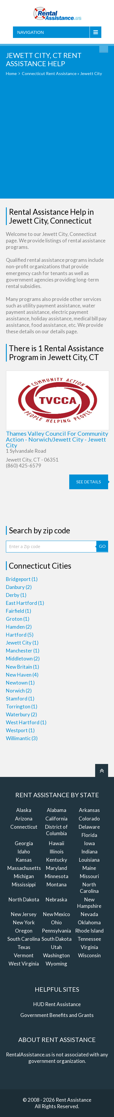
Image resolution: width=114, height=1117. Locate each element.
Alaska (23, 810)
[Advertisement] (57, 142)
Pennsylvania (56, 931)
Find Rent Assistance (103, 48)
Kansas (24, 860)
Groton (17, 619)
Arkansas (89, 810)
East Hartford (25, 603)
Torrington (21, 706)
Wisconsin (89, 955)
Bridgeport (22, 579)
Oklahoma (89, 922)
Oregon (23, 931)
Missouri (89, 876)
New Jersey (24, 914)
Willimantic (22, 738)
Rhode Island (89, 931)
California (56, 818)
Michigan (24, 876)
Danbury (19, 587)
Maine (89, 868)
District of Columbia (56, 830)
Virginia (89, 947)
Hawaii (56, 843)
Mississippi (24, 884)
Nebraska (56, 899)
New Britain (22, 667)
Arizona (23, 818)
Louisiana (89, 860)
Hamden (19, 627)
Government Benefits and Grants (57, 1015)
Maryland (56, 868)
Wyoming (56, 963)
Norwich (19, 690)
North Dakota (24, 899)
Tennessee (89, 939)
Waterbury (21, 714)
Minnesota (56, 876)
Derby (16, 595)
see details (88, 481)
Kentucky (56, 860)
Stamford (20, 698)
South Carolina (23, 939)
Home (11, 73)
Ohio (56, 922)
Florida (89, 835)
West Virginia (24, 963)
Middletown (23, 658)
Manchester (22, 650)
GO (102, 546)
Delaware (89, 827)
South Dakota (57, 939)
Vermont (24, 955)
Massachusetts (24, 868)
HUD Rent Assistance (57, 1004)
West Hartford (26, 722)
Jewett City (22, 643)
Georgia (24, 843)
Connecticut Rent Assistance (49, 73)
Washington (56, 955)
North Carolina (89, 887)
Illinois (56, 851)
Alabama (56, 810)
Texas (23, 947)
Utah (56, 947)
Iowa (89, 843)
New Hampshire (89, 902)
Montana (57, 884)
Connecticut (23, 827)
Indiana (89, 851)
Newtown (20, 683)
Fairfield (18, 611)
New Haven (22, 675)
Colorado (89, 818)
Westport (20, 730)
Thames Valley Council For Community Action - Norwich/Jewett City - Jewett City (57, 439)
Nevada (89, 914)
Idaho (23, 851)
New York (24, 922)
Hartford (20, 635)
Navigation (30, 32)
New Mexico (56, 914)
